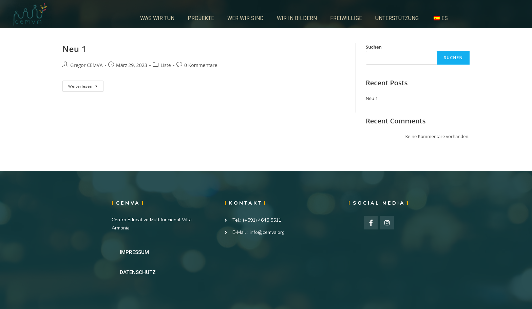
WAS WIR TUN (157, 18)
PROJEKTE (201, 18)
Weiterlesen (85, 85)
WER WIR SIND (245, 18)
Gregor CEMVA (86, 65)
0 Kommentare (200, 65)
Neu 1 (74, 48)
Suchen (374, 47)
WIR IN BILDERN (297, 18)
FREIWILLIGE (346, 18)
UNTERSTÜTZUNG (397, 18)
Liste (165, 65)
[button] (134, 252)
